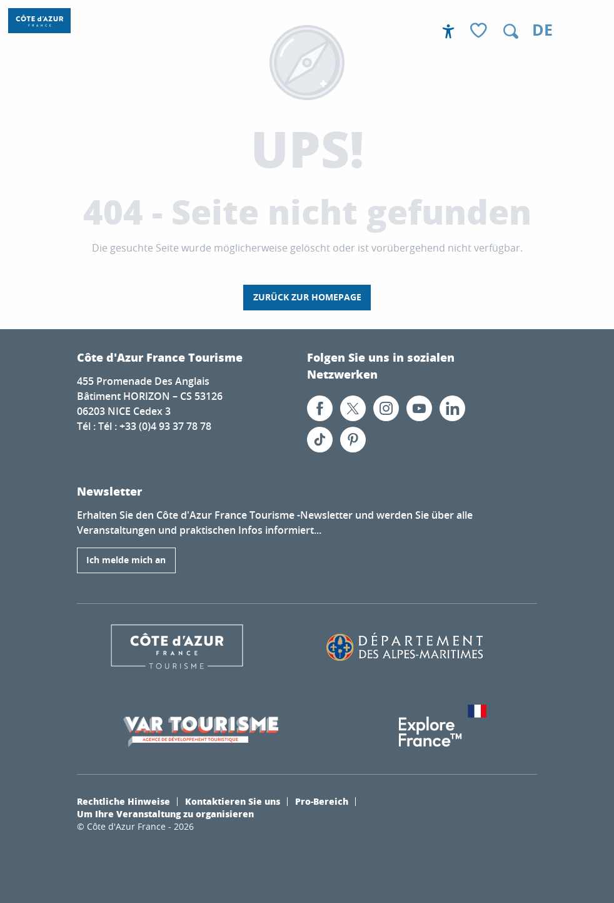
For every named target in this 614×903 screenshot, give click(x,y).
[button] (510, 31)
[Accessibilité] (448, 31)
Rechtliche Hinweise (123, 801)
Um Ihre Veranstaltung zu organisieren (165, 813)
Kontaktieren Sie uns (232, 801)
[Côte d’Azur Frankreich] (39, 20)
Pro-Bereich (321, 801)
